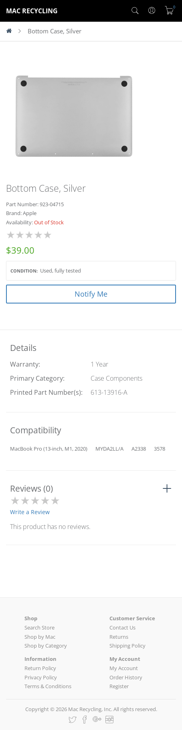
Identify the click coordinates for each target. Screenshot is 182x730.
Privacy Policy (40, 677)
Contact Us (122, 627)
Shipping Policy (127, 645)
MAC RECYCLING (32, 10)
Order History (125, 677)
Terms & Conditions (47, 686)
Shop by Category (45, 645)
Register (119, 686)
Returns (118, 636)
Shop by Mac (39, 636)
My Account (123, 668)
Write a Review (30, 512)
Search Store (39, 627)
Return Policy (40, 668)
